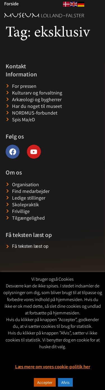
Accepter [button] (44, 382)
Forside (11, 3)
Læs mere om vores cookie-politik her (52, 366)
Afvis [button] (65, 382)
